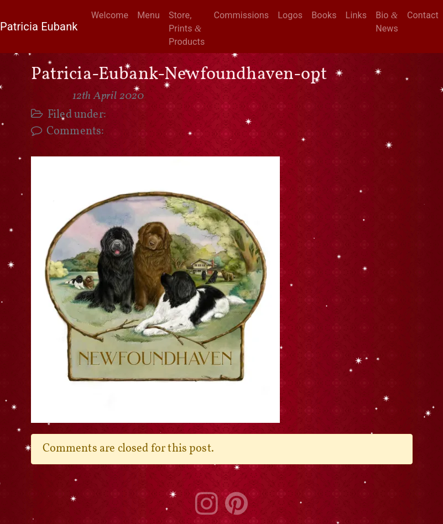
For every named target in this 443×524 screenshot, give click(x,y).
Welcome (109, 15)
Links (356, 15)
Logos (290, 15)
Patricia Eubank (39, 26)
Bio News (387, 22)
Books (323, 15)
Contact (423, 15)
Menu (148, 15)
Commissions (241, 15)
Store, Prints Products (187, 28)
